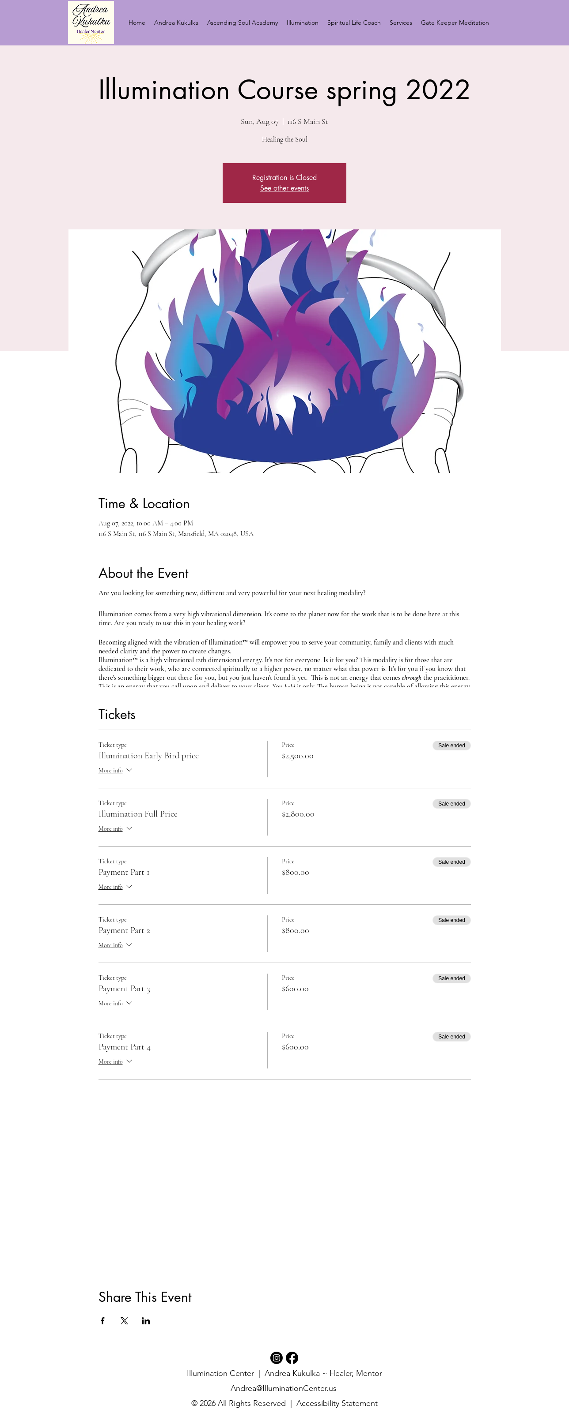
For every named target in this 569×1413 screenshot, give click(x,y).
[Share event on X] (124, 1320)
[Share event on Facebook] (103, 1320)
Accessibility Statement (337, 1403)
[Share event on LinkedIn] (146, 1320)
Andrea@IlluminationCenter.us (284, 1388)
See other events (284, 188)
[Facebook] (292, 1358)
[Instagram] (276, 1358)
